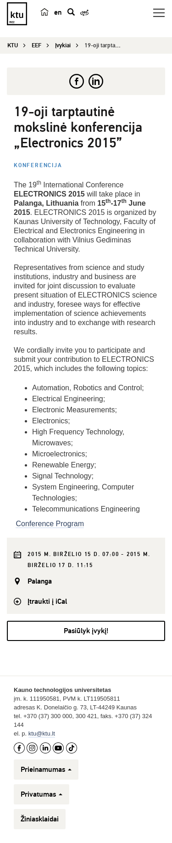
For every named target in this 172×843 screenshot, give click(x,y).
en (57, 12)
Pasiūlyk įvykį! (86, 630)
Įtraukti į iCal (47, 601)
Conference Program (50, 524)
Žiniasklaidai (40, 819)
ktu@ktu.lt (41, 733)
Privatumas (41, 794)
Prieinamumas (46, 769)
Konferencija (38, 165)
